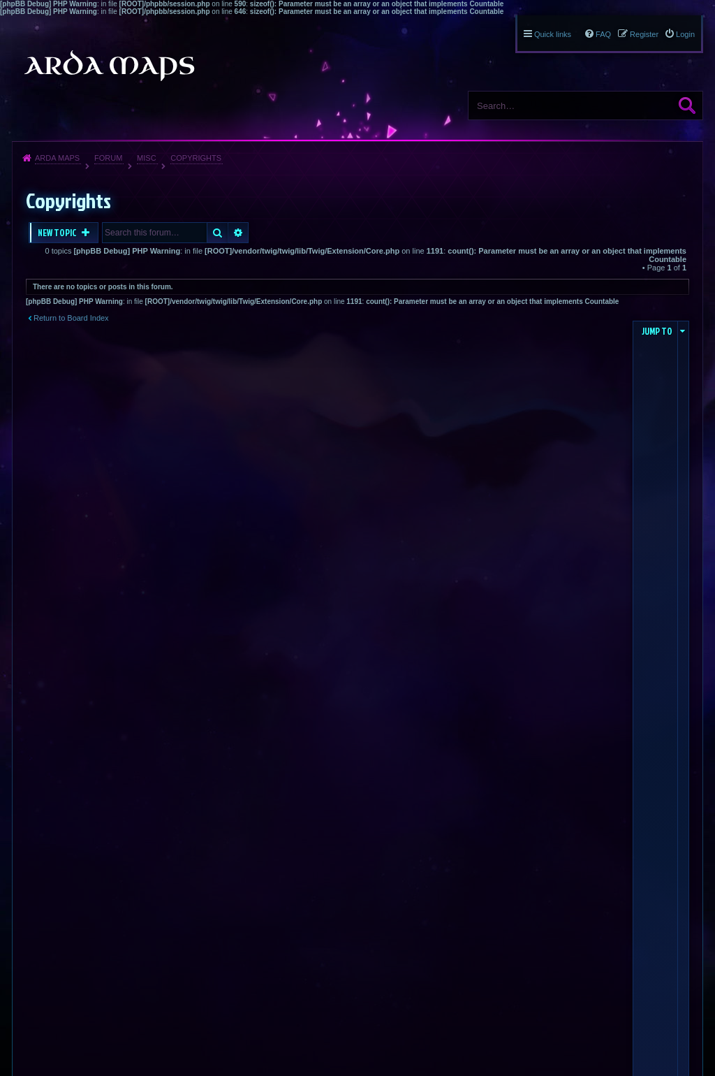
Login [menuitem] (685, 34)
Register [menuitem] (644, 34)
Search (687, 105)
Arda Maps (57, 158)
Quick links (552, 34)
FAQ (603, 34)
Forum (108, 158)
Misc (146, 158)
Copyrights (195, 158)
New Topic (58, 232)
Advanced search (238, 232)
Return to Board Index (71, 318)
